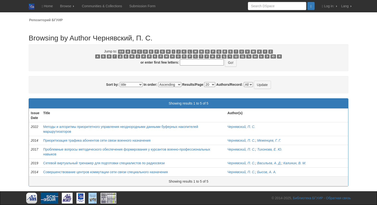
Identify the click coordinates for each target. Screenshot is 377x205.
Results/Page (192, 84)
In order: (150, 84)
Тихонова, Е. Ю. (269, 149)
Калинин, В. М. (294, 163)
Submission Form (142, 6)
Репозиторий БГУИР (46, 20)
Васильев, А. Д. (269, 163)
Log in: (329, 6)
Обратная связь (338, 198)
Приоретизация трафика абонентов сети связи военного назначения (97, 140)
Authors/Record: (229, 84)
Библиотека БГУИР (308, 198)
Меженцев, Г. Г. (269, 140)
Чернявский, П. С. (241, 127)
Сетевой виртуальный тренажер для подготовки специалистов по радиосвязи (104, 163)
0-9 (121, 51)
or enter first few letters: (159, 62)
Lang (346, 6)
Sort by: (112, 84)
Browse (67, 6)
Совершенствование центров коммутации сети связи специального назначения (105, 172)
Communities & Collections (102, 6)
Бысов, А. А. (266, 172)
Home (47, 6)
